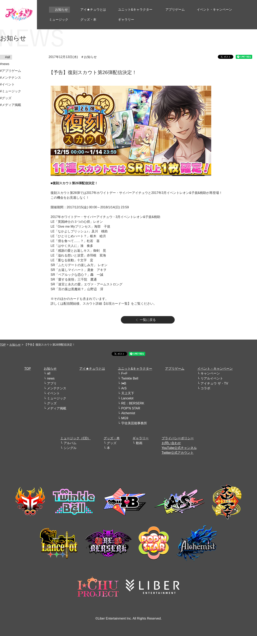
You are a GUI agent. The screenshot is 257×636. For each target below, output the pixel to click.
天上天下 (127, 393)
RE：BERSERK (132, 403)
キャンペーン (210, 373)
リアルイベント (212, 378)
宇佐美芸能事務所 (134, 423)
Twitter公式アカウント (178, 452)
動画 (139, 443)
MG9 (124, 418)
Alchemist (128, 413)
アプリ (52, 383)
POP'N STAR (130, 408)
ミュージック (56, 398)
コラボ (205, 388)
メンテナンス (56, 388)
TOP (3, 344)
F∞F (124, 373)
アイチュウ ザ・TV (214, 383)
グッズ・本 (112, 438)
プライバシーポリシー (178, 438)
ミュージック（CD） (75, 438)
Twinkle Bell (129, 378)
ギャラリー (141, 438)
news (50, 378)
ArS (124, 388)
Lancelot (127, 398)
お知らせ (15, 344)
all (48, 373)
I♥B (123, 383)
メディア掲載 (56, 408)
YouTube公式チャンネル (179, 448)
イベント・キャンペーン (215, 368)
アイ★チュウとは (92, 368)
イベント (53, 393)
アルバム (70, 443)
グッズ (52, 403)
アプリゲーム (174, 368)
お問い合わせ (171, 443)
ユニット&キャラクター (135, 368)
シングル (70, 448)
